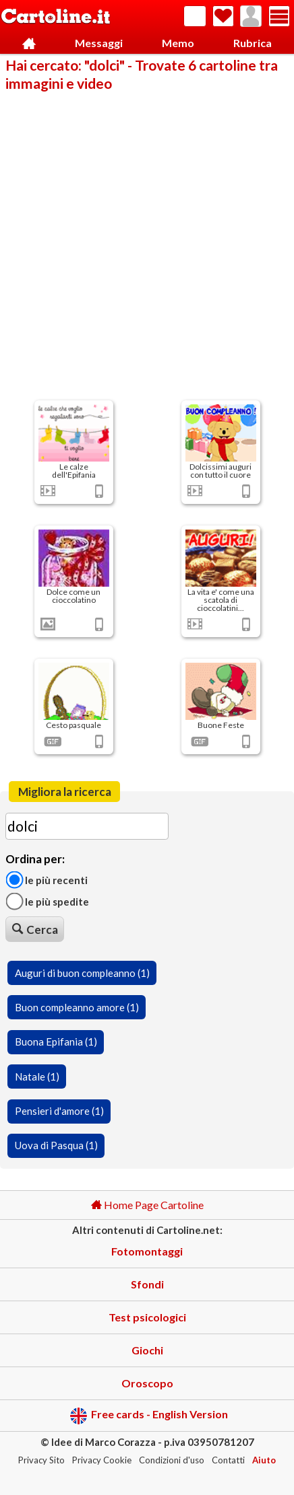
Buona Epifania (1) (56, 1041)
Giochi (147, 1350)
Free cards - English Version (148, 1416)
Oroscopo (147, 1383)
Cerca (35, 929)
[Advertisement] (147, 245)
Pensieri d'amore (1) (59, 1111)
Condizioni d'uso (171, 1460)
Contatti (228, 1460)
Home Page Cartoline (147, 1204)
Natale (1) (37, 1076)
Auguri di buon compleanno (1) (82, 973)
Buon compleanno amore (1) (77, 1007)
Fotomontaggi (147, 1251)
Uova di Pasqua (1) (56, 1145)
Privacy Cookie (101, 1460)
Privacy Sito (41, 1460)
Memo (178, 42)
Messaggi (99, 42)
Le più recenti (46, 879)
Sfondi (147, 1284)
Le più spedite (47, 901)
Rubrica (252, 42)
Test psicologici (147, 1317)
